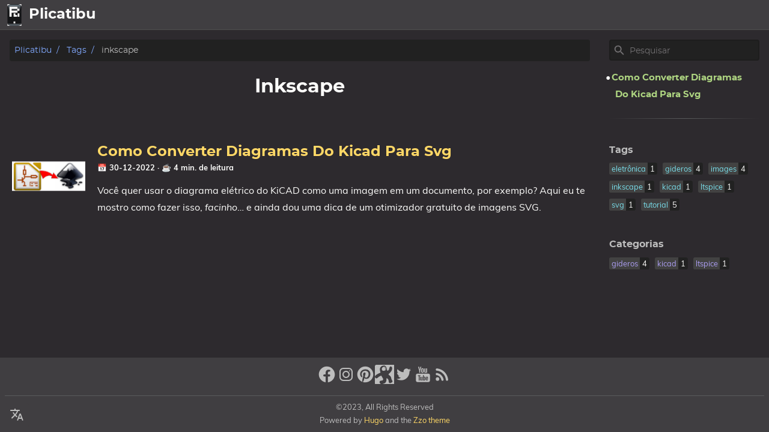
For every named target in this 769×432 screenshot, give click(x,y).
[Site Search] (693, 50)
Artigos (659, 15)
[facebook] (326, 379)
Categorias (636, 244)
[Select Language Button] (583, 15)
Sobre (701, 15)
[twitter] (403, 379)
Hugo (373, 420)
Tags (77, 50)
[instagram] (346, 379)
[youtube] (423, 379)
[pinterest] (365, 379)
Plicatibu (33, 50)
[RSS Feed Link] (442, 379)
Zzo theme (431, 420)
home (617, 15)
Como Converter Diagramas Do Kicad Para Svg (274, 152)
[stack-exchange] (384, 379)
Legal (745, 15)
